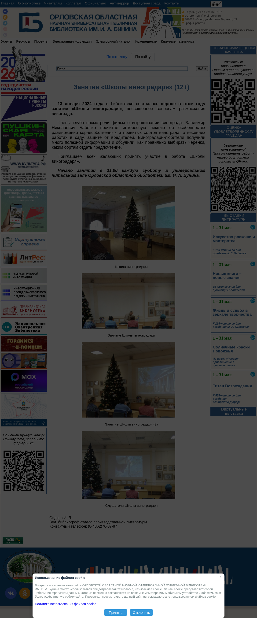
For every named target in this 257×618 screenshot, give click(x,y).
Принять (116, 612)
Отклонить (141, 612)
